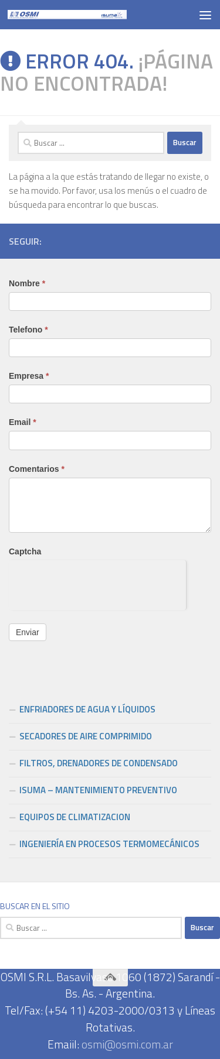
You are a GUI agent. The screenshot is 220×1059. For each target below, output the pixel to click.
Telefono (28, 329)
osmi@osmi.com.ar (127, 1044)
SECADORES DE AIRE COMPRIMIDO (85, 736)
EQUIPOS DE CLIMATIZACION (74, 817)
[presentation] (97, 583)
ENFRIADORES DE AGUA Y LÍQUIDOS (87, 709)
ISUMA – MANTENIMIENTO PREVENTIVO (98, 790)
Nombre (27, 283)
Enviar (27, 632)
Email (22, 422)
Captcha (25, 551)
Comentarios (37, 469)
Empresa (29, 376)
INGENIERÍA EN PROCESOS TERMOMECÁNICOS (109, 844)
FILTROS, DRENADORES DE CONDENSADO (98, 763)
